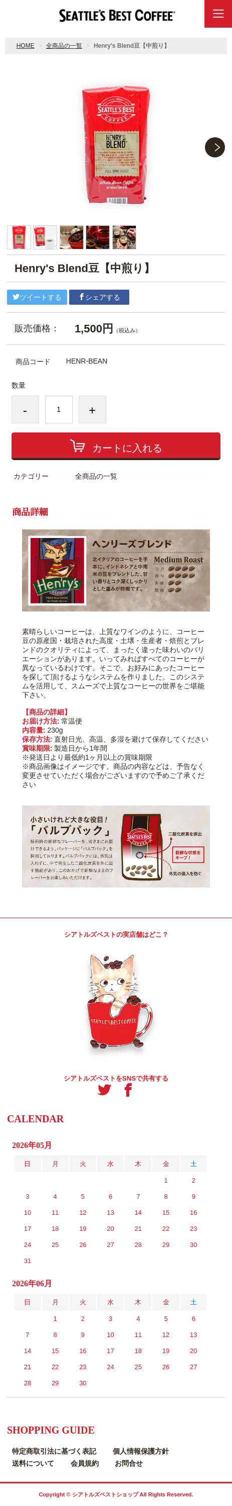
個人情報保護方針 (141, 1451)
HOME (26, 45)
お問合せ (129, 1463)
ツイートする (37, 297)
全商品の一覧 (64, 45)
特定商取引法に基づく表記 (54, 1451)
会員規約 (85, 1463)
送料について (33, 1463)
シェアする (99, 297)
